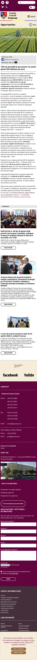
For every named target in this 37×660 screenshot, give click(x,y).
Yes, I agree (18, 649)
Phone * (3, 535)
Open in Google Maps (9, 483)
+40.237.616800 (12, 398)
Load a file (4, 563)
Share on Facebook (11, 60)
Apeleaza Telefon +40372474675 (7, 7)
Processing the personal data (13, 503)
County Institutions (6, 599)
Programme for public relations (11, 490)
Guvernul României (24, 630)
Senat (20, 623)
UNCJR (3, 623)
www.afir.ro (18, 91)
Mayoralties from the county (9, 602)
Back (32, 25)
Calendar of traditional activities (10, 597)
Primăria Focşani (23, 628)
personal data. (13, 573)
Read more (8, 248)
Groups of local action (7, 606)
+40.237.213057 (12, 401)
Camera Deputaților (24, 626)
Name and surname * (8, 521)
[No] (35, 646)
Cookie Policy (4, 610)
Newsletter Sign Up (7, 62)
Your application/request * (9, 550)
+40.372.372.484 (12, 419)
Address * (4, 528)
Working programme (7, 493)
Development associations (8, 604)
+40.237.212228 (12, 413)
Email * (3, 543)
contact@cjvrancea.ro (14, 424)
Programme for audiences (9, 496)
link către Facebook (10, 375)
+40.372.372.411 (12, 408)
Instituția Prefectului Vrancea (6, 626)
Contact (3, 595)
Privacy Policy (4, 612)
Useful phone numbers (7, 608)
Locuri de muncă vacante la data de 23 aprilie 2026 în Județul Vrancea (16, 335)
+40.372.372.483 (12, 416)
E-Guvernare (4, 630)
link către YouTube (29, 375)
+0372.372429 (11, 433)
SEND (8, 579)
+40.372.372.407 (12, 405)
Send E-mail (3, 7)
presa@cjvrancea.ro (13, 436)
